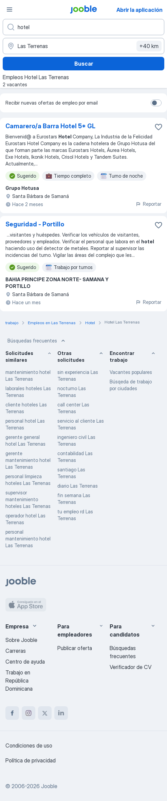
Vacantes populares (131, 372)
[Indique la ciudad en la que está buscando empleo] (83, 46)
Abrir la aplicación (139, 9)
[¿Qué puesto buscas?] (83, 27)
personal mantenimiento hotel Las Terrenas (28, 538)
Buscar (83, 63)
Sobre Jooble (21, 640)
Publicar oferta (74, 648)
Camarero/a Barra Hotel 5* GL (50, 126)
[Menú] (9, 9)
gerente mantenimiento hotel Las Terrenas (28, 460)
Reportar (148, 204)
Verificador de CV (130, 667)
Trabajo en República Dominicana (19, 680)
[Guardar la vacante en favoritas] (158, 127)
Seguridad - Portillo (34, 224)
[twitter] (45, 713)
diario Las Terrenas (77, 486)
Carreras (15, 650)
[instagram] (28, 713)
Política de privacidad (30, 760)
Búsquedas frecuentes (37, 340)
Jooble (49, 786)
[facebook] (12, 713)
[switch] (156, 102)
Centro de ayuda (25, 661)
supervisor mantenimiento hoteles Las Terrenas (28, 499)
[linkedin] (61, 713)
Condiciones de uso (28, 745)
